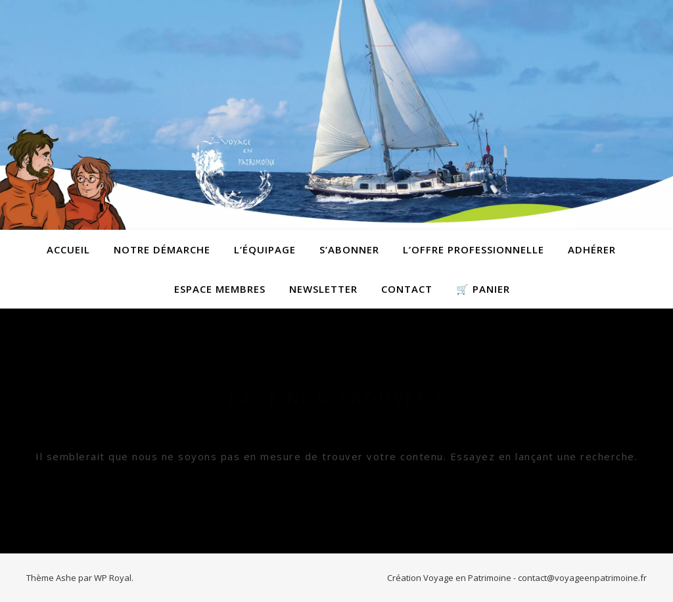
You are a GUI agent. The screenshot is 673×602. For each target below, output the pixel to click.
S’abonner (349, 249)
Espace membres (220, 288)
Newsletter (323, 288)
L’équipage (265, 249)
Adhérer (592, 249)
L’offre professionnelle (473, 249)
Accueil (68, 249)
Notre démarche (162, 249)
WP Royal (112, 578)
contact (406, 288)
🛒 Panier (483, 288)
